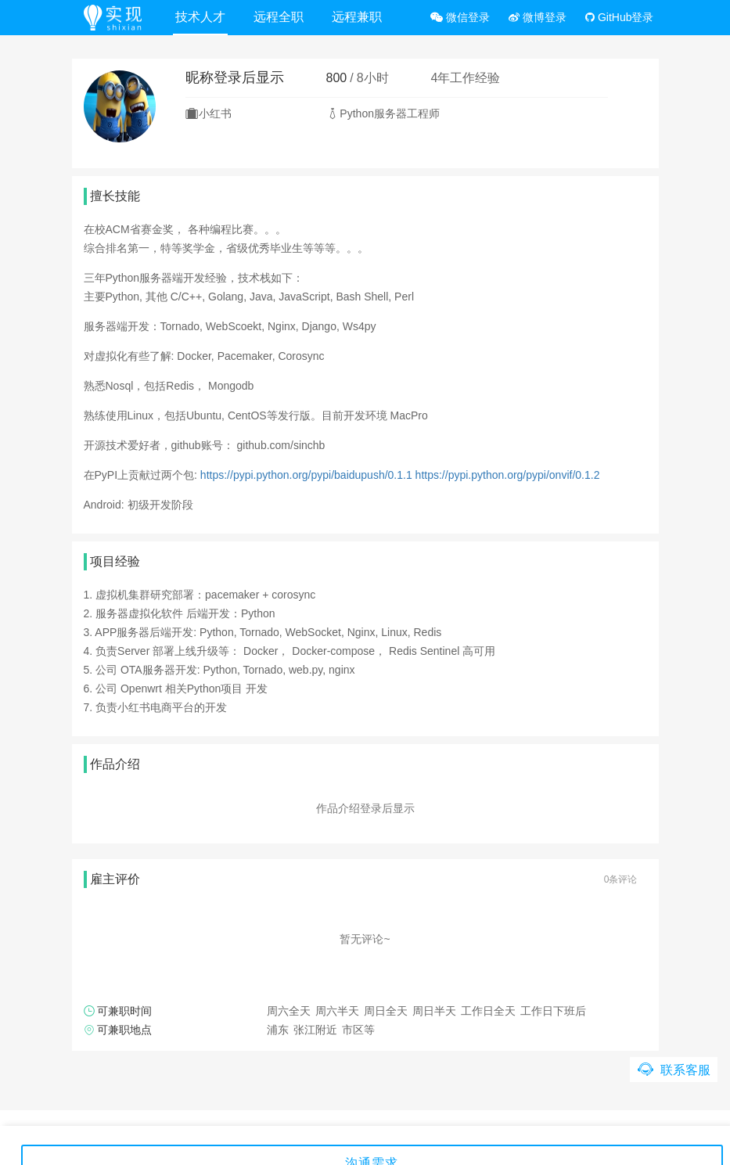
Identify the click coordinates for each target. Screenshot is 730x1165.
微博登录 (537, 17)
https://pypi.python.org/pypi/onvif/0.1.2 (507, 475)
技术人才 (200, 16)
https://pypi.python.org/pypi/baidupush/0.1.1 (306, 475)
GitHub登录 (619, 17)
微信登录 (460, 17)
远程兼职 (357, 16)
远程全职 (279, 16)
